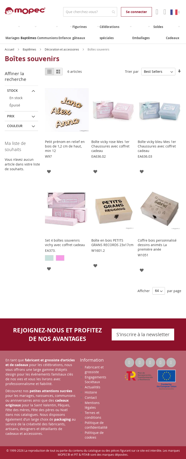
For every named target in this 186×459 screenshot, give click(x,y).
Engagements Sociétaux (95, 379)
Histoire (91, 392)
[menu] (93, 32)
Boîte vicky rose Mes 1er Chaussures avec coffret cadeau (110, 146)
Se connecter (136, 11)
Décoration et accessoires (62, 49)
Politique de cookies (94, 435)
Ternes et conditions (93, 415)
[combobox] (90, 12)
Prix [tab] (10, 116)
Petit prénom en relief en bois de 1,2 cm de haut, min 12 (65, 146)
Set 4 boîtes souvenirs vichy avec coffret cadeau (65, 242)
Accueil (10, 49)
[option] (49, 258)
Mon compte (156, 12)
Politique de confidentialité (96, 425)
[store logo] (25, 10)
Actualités (92, 387)
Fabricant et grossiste (94, 369)
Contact (91, 397)
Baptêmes (30, 49)
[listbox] (67, 258)
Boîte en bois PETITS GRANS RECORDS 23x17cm (112, 242)
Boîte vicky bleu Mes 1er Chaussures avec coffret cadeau (157, 146)
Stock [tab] (12, 90)
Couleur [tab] (14, 126)
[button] (49, 171)
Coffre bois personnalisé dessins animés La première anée (157, 245)
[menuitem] (12, 32)
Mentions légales (92, 405)
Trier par (132, 71)
